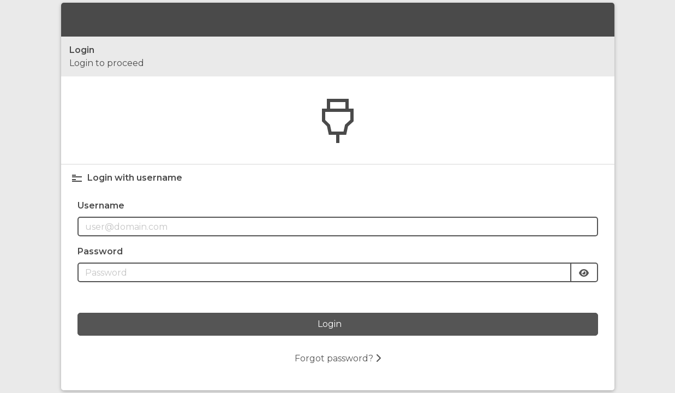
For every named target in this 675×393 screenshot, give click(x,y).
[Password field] (324, 272)
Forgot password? (338, 358)
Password (100, 251)
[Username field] (337, 226)
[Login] (337, 324)
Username (100, 205)
